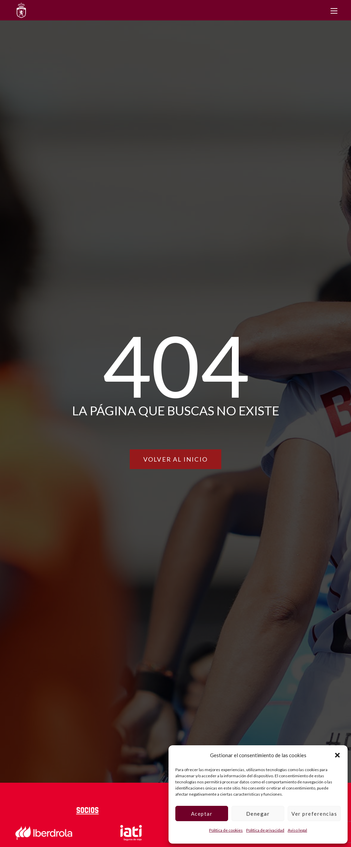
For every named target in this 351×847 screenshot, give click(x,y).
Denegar (258, 814)
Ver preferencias (314, 814)
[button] (337, 755)
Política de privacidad (265, 830)
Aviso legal (297, 830)
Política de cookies (226, 830)
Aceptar (202, 814)
